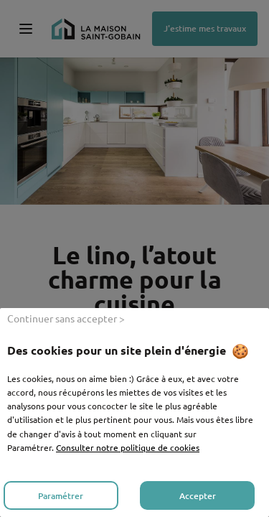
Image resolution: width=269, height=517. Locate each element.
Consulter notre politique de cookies (127, 447)
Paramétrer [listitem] (60, 496)
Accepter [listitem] (197, 496)
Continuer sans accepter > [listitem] (66, 318)
